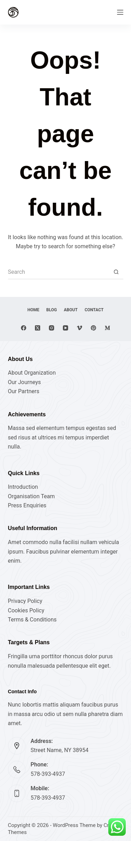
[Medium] (107, 328)
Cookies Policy (26, 610)
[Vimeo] (79, 328)
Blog (51, 309)
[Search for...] (58, 272)
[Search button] (116, 272)
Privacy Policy (25, 601)
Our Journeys (24, 382)
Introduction (23, 487)
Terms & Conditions (32, 619)
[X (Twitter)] (37, 328)
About (71, 309)
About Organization (32, 372)
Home (33, 309)
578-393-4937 (48, 774)
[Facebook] (23, 328)
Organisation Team (31, 496)
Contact (94, 309)
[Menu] (120, 12)
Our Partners (23, 391)
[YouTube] (65, 328)
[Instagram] (51, 328)
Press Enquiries (27, 505)
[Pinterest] (93, 328)
